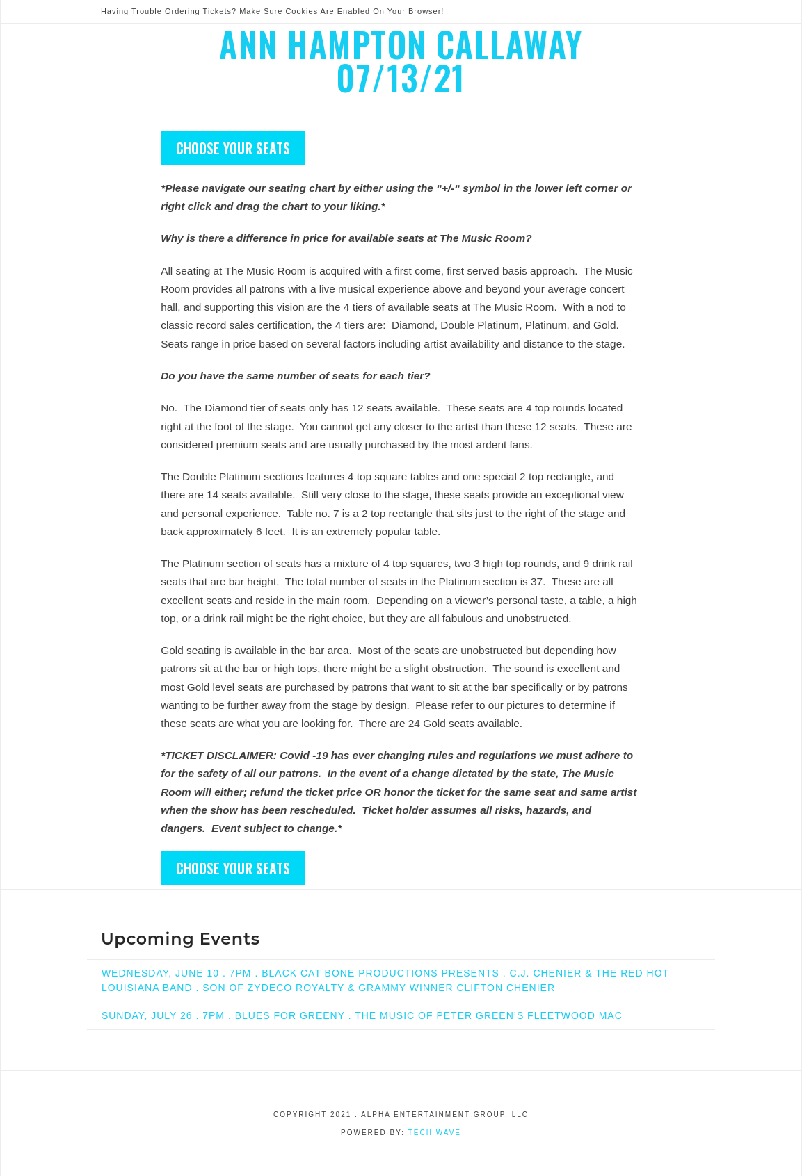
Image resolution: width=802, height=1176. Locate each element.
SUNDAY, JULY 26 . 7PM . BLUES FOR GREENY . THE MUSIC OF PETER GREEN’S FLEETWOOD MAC (362, 1015)
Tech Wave (434, 1132)
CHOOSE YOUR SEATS (233, 148)
